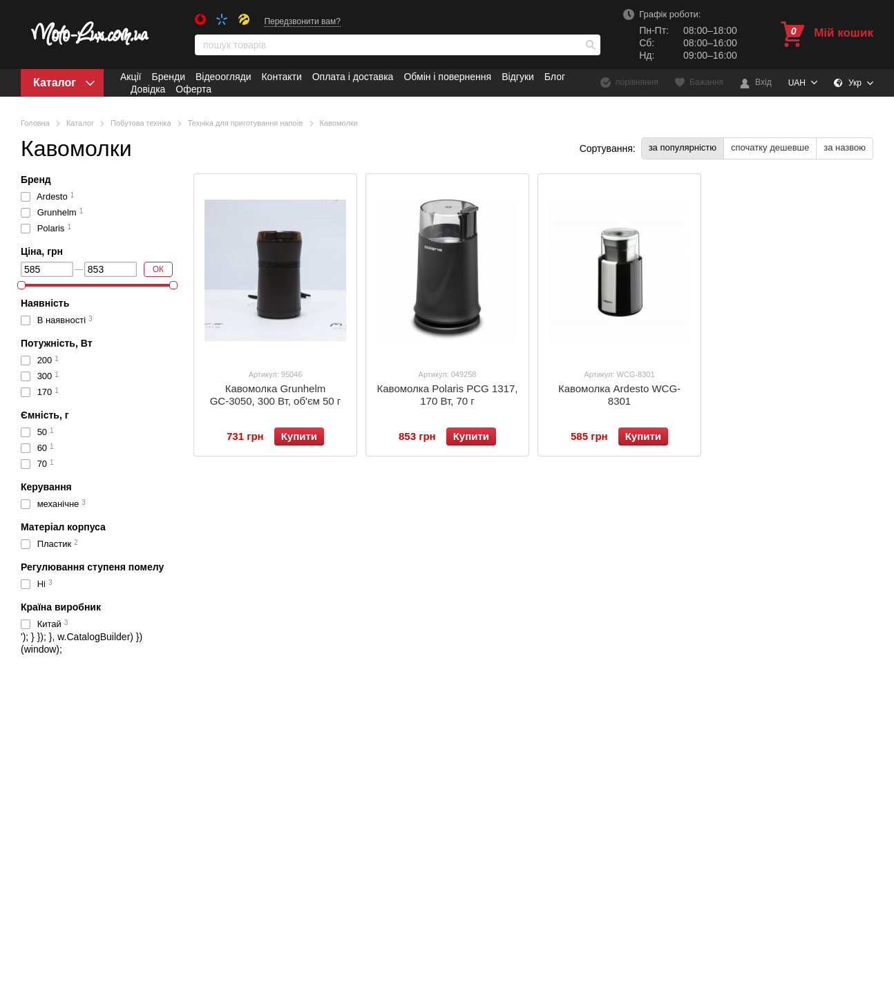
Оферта (193, 89)
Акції (130, 76)
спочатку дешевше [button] (770, 147)
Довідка (148, 89)
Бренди (167, 76)
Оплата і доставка (353, 76)
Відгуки (518, 76)
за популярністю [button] (682, 147)
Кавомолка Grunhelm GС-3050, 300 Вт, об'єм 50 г (275, 395)
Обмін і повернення (447, 76)
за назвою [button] (845, 147)
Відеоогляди (223, 76)
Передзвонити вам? (302, 21)
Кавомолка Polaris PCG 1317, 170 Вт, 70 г (447, 395)
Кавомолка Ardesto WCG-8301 (619, 395)
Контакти (281, 76)
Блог (554, 76)
